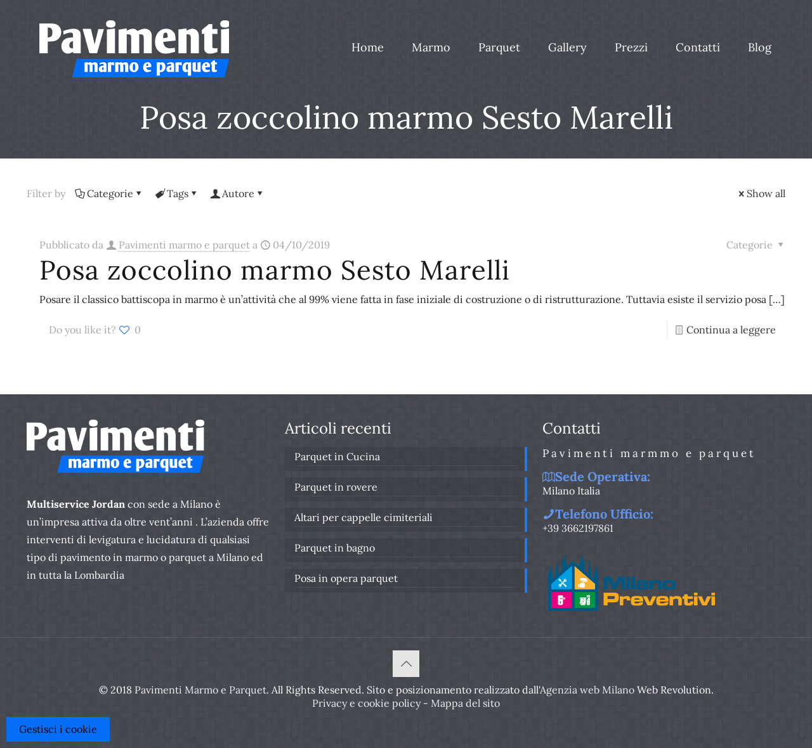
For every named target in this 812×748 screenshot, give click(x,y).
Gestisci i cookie (58, 729)
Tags (177, 193)
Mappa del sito (465, 703)
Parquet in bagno (334, 547)
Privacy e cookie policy (366, 703)
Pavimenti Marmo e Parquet (200, 689)
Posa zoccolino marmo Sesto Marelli (274, 270)
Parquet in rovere (335, 486)
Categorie (109, 193)
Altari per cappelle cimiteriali (363, 517)
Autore (237, 193)
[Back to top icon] (406, 663)
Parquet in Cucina (337, 456)
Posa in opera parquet (346, 578)
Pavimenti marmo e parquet (184, 244)
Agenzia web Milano (587, 689)
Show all (761, 193)
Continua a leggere (731, 329)
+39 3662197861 (577, 528)
